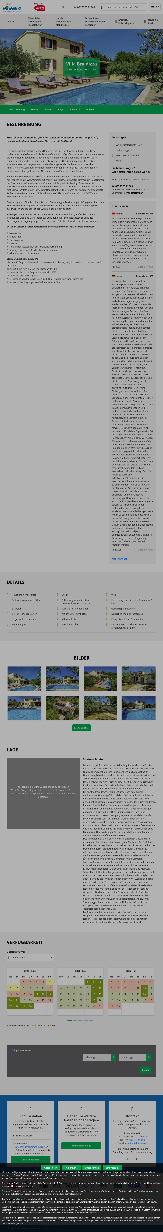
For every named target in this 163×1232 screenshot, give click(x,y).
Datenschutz (92, 1167)
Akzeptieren (50, 1167)
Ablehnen (71, 1167)
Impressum (112, 1167)
